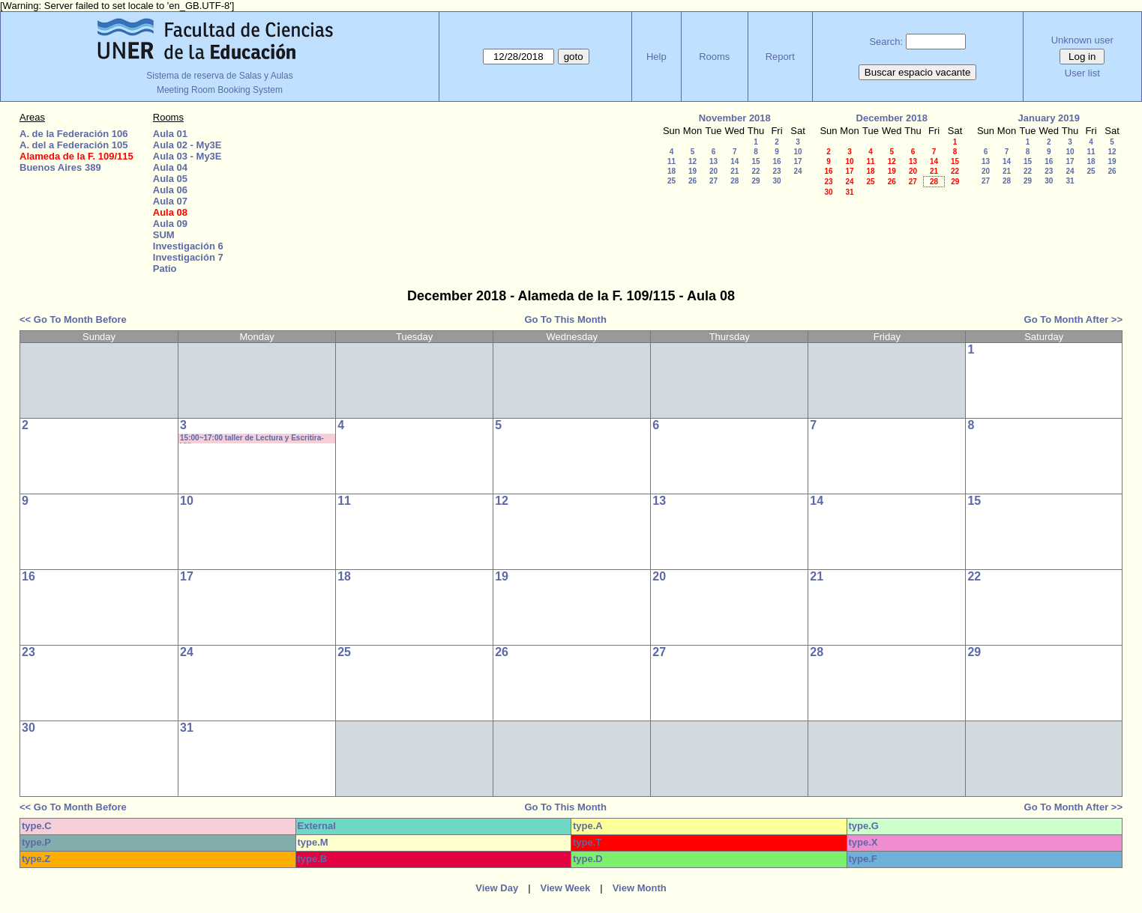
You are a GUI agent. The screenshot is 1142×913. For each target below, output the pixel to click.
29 (755, 181)
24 (797, 171)
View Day (496, 888)
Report (780, 56)
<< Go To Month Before (73, 319)
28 (734, 181)
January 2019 (1049, 118)
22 (755, 171)
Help (656, 56)
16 (776, 161)
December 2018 (892, 118)
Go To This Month (565, 319)
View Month (640, 888)
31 (849, 192)
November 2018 (735, 118)
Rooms (714, 56)
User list (1082, 73)
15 (755, 161)
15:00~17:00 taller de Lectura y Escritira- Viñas (252, 438)
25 (671, 181)
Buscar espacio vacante (918, 72)
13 (713, 161)
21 (734, 171)
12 (692, 161)
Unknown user (1082, 40)
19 (692, 171)
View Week (566, 888)
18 (671, 171)
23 (776, 171)
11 (671, 161)
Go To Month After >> (1073, 319)
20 (713, 171)
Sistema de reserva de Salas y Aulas (219, 75)
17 (797, 161)
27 (713, 181)
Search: (886, 41)
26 (692, 181)
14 (734, 161)
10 (797, 152)
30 (776, 181)
